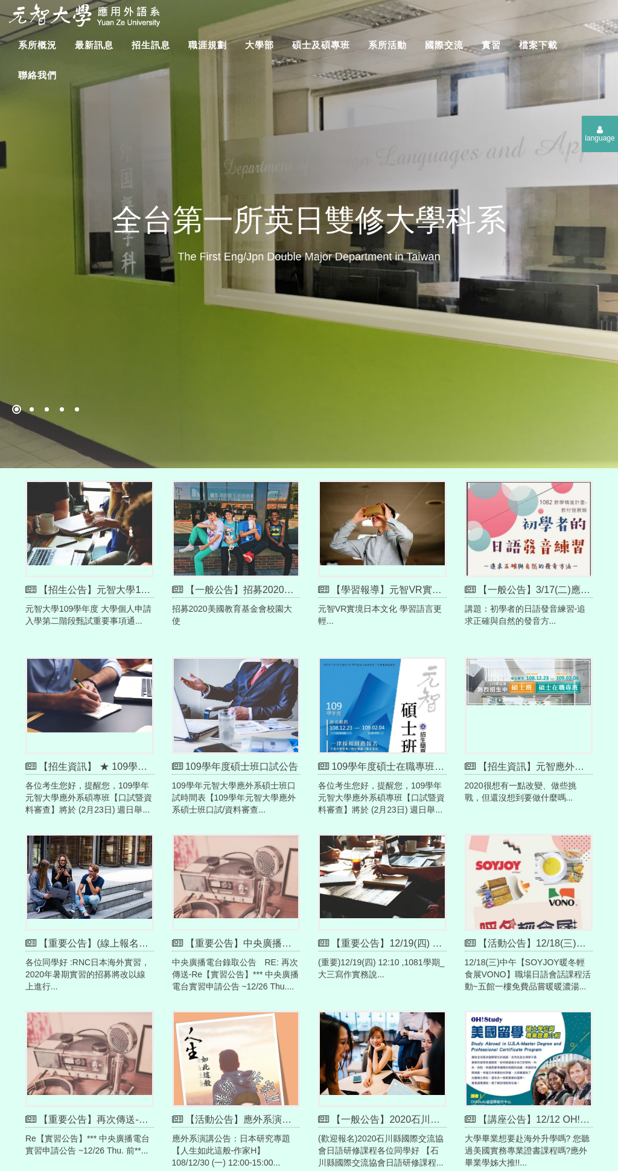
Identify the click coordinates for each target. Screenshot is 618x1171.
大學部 (259, 45)
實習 (491, 45)
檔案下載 (538, 45)
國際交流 (444, 45)
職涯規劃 (207, 45)
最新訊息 (94, 45)
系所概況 (37, 45)
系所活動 (387, 45)
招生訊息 (151, 45)
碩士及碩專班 (321, 45)
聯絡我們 (37, 75)
